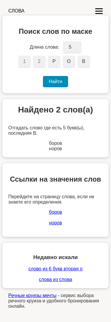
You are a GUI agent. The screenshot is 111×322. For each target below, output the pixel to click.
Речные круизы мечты (32, 295)
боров (55, 212)
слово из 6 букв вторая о (55, 268)
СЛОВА (16, 10)
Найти (55, 81)
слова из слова (55, 279)
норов (55, 222)
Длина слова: (44, 47)
